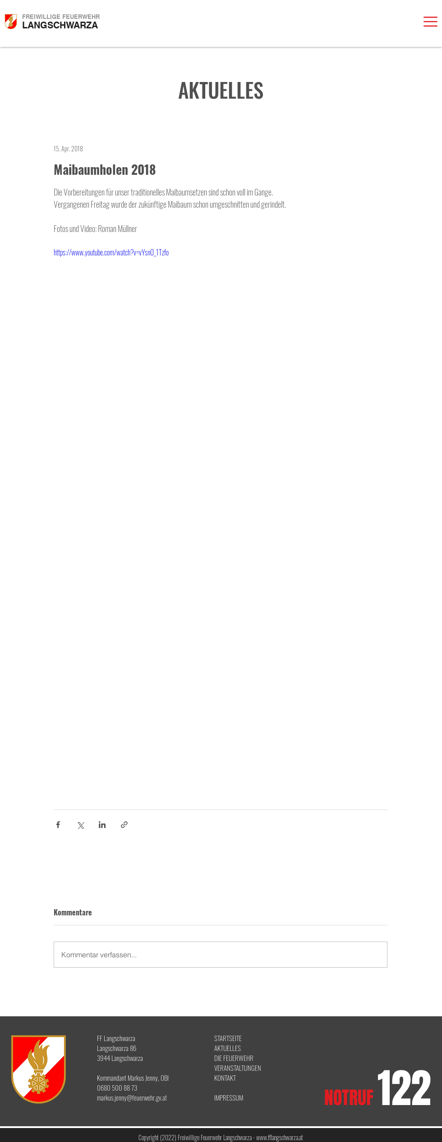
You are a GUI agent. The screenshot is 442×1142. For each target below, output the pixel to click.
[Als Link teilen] (124, 824)
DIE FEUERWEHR (233, 1058)
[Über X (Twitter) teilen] (80, 824)
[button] (430, 22)
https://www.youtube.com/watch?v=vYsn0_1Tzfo (111, 252)
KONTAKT (225, 1078)
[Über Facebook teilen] (58, 824)
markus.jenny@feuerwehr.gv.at (132, 1097)
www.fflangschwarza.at (279, 1137)
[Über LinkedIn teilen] (102, 824)
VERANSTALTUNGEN (237, 1068)
